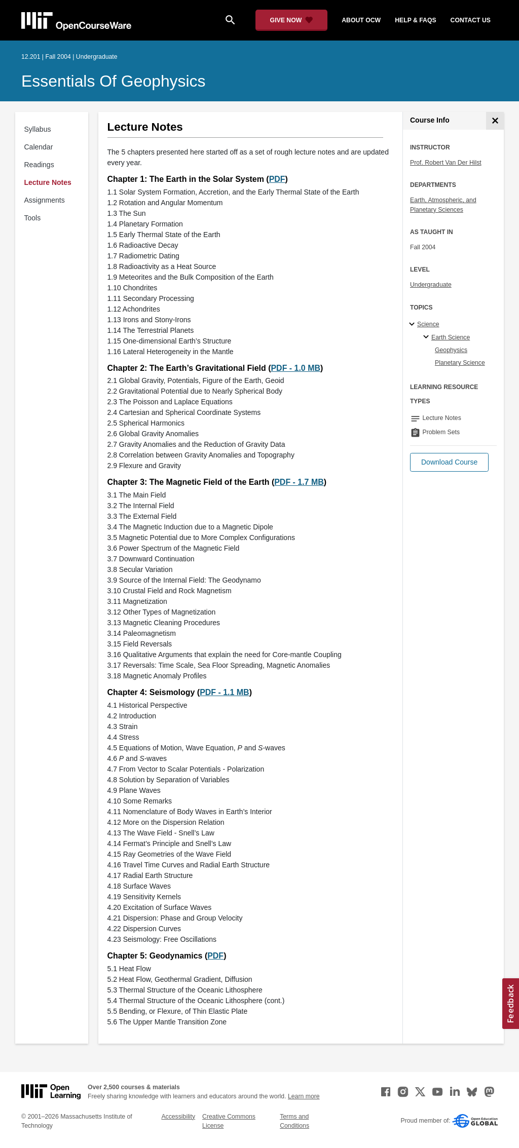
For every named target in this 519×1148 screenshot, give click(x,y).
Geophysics (451, 350)
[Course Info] (495, 121)
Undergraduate (431, 284)
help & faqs (415, 20)
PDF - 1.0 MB (295, 368)
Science (428, 324)
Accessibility (178, 1116)
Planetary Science (460, 362)
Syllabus (37, 129)
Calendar (38, 147)
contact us (471, 20)
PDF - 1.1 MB (224, 692)
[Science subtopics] (413, 324)
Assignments (44, 200)
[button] (449, 462)
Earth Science (450, 337)
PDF (277, 179)
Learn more (304, 1096)
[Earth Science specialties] (427, 337)
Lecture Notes (47, 182)
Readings (39, 165)
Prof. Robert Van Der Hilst (445, 162)
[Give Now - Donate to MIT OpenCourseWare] (291, 20)
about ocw (361, 20)
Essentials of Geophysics (113, 81)
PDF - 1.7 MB (299, 482)
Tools (32, 218)
